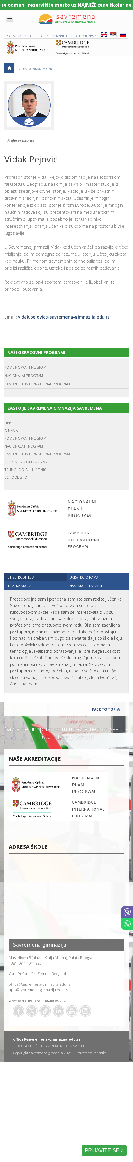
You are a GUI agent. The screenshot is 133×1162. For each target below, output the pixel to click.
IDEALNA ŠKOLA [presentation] (19, 585)
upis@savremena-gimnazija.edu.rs (38, 989)
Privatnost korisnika (92, 1052)
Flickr (85, 1011)
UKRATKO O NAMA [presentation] (84, 577)
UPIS (8, 422)
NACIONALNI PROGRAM (23, 375)
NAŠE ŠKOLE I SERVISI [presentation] (86, 585)
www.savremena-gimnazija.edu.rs (37, 1000)
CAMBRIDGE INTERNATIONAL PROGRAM (37, 384)
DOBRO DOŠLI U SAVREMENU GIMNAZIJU (50, 1045)
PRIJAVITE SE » (104, 1150)
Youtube (72, 1011)
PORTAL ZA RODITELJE (55, 36)
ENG (104, 34)
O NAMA (11, 430)
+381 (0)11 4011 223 (25, 963)
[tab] (35, 577)
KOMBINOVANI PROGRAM (25, 367)
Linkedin (58, 1011)
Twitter (31, 1011)
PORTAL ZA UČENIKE (21, 36)
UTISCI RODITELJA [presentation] (20, 577)
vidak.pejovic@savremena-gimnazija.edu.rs (64, 317)
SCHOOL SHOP (16, 477)
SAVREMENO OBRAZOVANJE (27, 461)
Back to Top (104, 709)
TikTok (45, 1011)
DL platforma (86, 36)
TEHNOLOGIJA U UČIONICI (25, 469)
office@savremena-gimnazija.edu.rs (39, 984)
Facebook (18, 1011)
